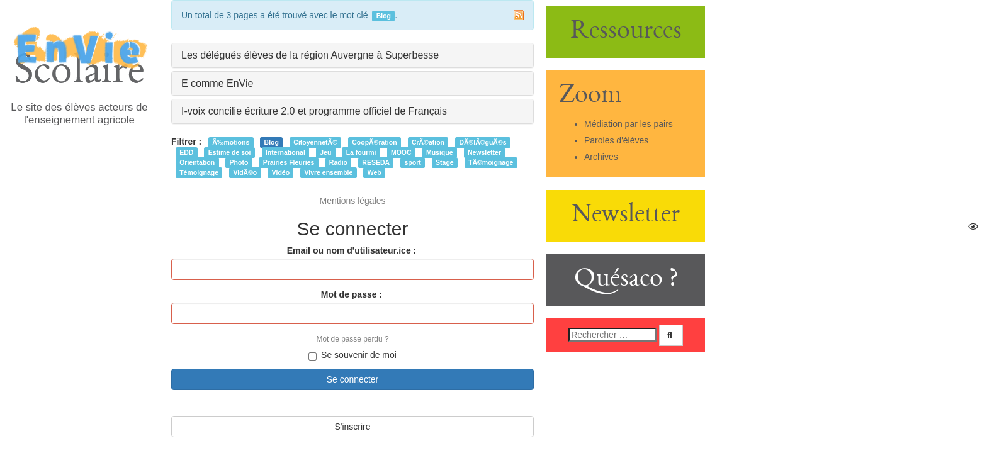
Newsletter (484, 152)
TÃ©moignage (490, 162)
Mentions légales (352, 201)
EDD (186, 152)
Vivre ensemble (328, 172)
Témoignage (198, 172)
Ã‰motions (230, 142)
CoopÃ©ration (374, 142)
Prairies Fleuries (289, 162)
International (285, 152)
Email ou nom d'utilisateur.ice (349, 250)
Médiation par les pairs (628, 124)
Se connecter (353, 379)
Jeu (325, 152)
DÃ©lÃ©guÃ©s (482, 142)
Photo (239, 162)
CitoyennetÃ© (315, 142)
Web (374, 172)
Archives (601, 157)
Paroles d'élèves (616, 140)
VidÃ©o (245, 172)
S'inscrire (352, 427)
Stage (445, 162)
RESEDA (376, 162)
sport (412, 162)
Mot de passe (349, 294)
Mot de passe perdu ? (352, 339)
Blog (271, 142)
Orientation (197, 162)
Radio (338, 162)
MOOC (401, 152)
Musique (439, 152)
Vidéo (281, 172)
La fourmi (361, 152)
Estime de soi (229, 152)
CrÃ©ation (428, 142)
